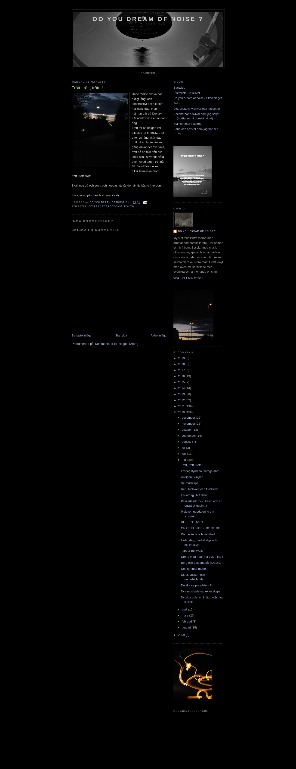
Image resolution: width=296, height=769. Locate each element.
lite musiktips (189, 483)
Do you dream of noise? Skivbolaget (197, 98)
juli (184, 447)
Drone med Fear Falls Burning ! (202, 556)
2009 (182, 635)
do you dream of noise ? (148, 19)
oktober (187, 429)
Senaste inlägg (82, 335)
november (189, 423)
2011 (182, 406)
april (185, 609)
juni (184, 453)
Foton (177, 103)
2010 (182, 412)
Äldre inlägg (158, 335)
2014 (182, 388)
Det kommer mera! (193, 568)
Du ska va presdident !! (196, 585)
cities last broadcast (105, 206)
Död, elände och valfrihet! (198, 534)
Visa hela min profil (188, 278)
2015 (182, 382)
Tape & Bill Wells (192, 550)
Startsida (121, 335)
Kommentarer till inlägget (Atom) (116, 344)
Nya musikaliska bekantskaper (201, 591)
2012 (182, 400)
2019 (182, 358)
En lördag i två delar (194, 495)
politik (129, 206)
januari (187, 627)
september (189, 435)
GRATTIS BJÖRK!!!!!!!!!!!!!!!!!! (200, 528)
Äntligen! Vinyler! (192, 477)
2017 (182, 370)
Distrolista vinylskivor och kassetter (196, 108)
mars (185, 615)
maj (185, 459)
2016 (182, 376)
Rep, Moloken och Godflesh (199, 489)
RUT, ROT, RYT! (192, 522)
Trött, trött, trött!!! (192, 465)
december (189, 417)
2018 (182, 364)
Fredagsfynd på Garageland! (200, 471)
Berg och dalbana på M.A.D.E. (201, 562)
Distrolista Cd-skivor (186, 93)
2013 (182, 394)
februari (187, 621)
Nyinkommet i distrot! (187, 123)
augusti (187, 441)
